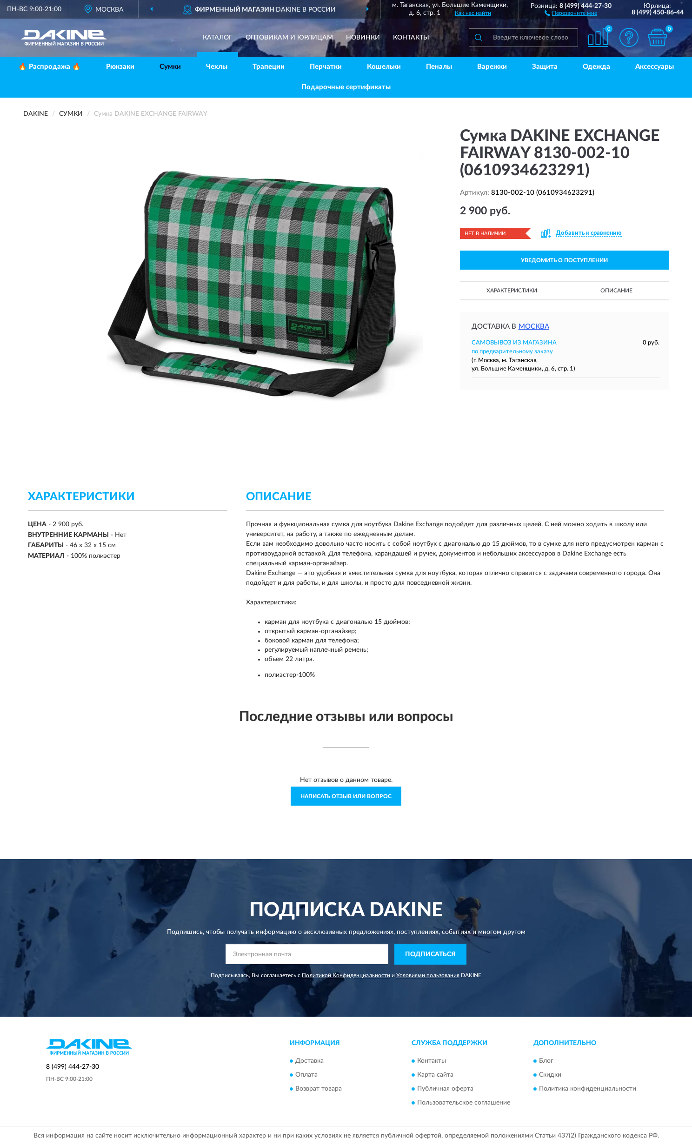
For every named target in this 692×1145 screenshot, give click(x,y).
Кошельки (384, 66)
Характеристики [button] (511, 290)
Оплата (306, 1075)
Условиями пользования (427, 975)
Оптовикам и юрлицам (289, 37)
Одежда (596, 66)
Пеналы (439, 66)
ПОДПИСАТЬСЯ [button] (430, 954)
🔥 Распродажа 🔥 (49, 66)
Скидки (550, 1075)
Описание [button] (616, 290)
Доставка (309, 1061)
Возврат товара (318, 1089)
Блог (546, 1061)
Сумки (170, 66)
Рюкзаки (120, 66)
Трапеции (269, 66)
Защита (545, 66)
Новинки (363, 37)
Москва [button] (534, 326)
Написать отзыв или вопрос (346, 796)
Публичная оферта (445, 1089)
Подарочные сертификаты (346, 87)
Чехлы (216, 66)
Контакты (411, 37)
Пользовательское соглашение (463, 1103)
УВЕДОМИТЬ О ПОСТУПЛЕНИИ (564, 260)
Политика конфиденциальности (587, 1089)
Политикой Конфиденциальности (346, 975)
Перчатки (326, 66)
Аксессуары (654, 66)
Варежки (492, 66)
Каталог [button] (218, 37)
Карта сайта (435, 1075)
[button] (571, 12)
